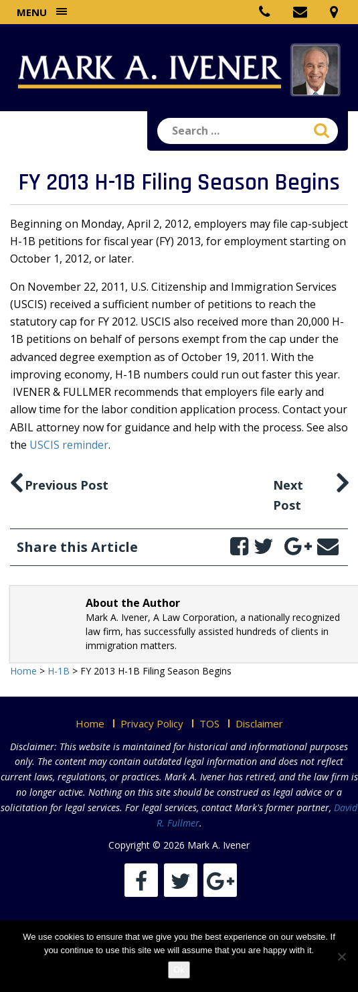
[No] (341, 956)
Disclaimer (259, 723)
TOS (209, 723)
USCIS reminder (68, 444)
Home (90, 723)
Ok (179, 970)
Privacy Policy (151, 723)
